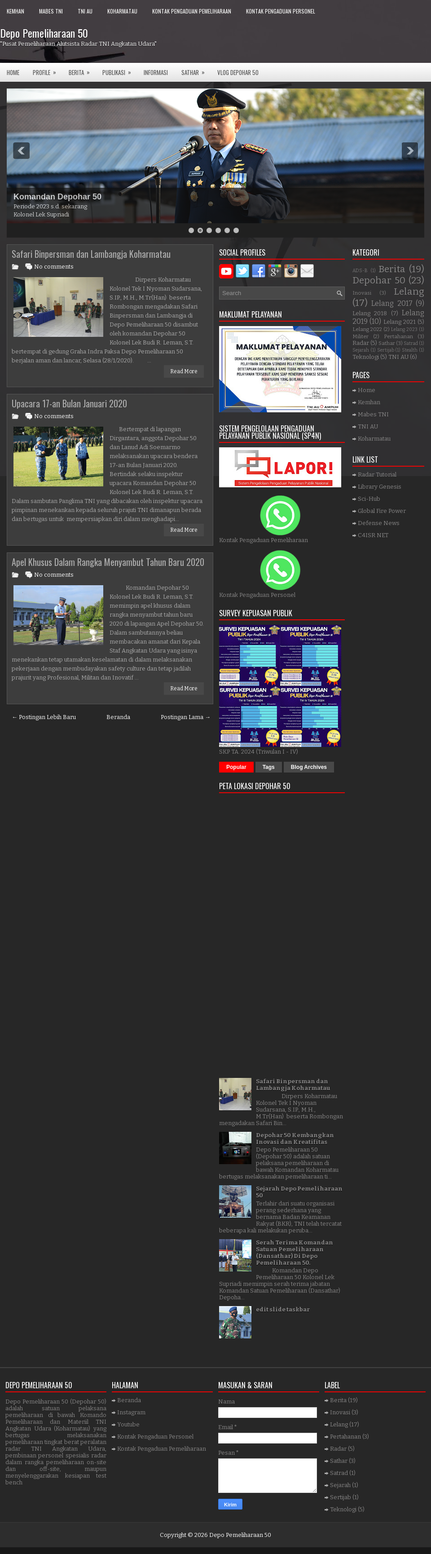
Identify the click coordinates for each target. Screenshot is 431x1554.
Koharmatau (122, 11)
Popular (236, 767)
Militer (360, 336)
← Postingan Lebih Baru (44, 717)
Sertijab (385, 350)
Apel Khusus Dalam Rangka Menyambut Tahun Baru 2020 (108, 561)
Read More (184, 371)
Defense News (379, 523)
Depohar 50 (378, 280)
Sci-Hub (369, 498)
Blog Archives (309, 767)
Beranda (118, 717)
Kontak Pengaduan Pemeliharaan (191, 11)
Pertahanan (398, 336)
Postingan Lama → (186, 717)
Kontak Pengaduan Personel (280, 11)
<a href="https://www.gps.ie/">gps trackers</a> (282, 932)
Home (13, 72)
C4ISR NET (373, 535)
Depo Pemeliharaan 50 (44, 33)
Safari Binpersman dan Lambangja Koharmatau (91, 253)
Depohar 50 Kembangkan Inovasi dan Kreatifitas (295, 1138)
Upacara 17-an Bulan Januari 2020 (69, 403)
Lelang (409, 291)
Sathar (386, 343)
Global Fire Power (382, 511)
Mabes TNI (51, 11)
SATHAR (196, 70)
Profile (47, 70)
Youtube (128, 1424)
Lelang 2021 (399, 321)
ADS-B (360, 271)
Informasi (156, 72)
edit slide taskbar (283, 1309)
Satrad (411, 343)
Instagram (131, 1412)
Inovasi (361, 293)
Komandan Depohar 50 (57, 196)
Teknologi (365, 356)
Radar (360, 343)
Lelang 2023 (404, 329)
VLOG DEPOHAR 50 (238, 72)
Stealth (410, 350)
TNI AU (85, 11)
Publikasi (119, 70)
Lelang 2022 (367, 329)
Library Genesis (379, 486)
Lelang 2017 (391, 303)
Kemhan (15, 11)
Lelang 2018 (369, 313)
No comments (54, 266)
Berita (82, 70)
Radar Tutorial (377, 474)
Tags (269, 767)
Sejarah (360, 350)
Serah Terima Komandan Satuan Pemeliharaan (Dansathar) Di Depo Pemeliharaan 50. (294, 1252)
